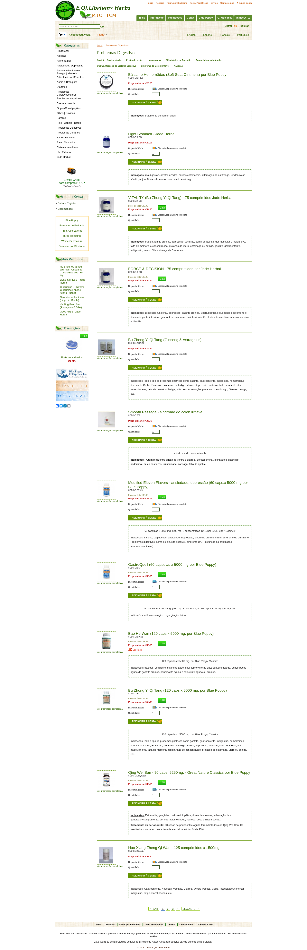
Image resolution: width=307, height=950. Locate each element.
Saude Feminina (66, 137)
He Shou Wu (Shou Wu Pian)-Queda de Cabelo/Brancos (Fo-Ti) (71, 271)
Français (222, 35)
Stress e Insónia (66, 103)
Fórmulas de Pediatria (72, 225)
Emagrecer (63, 50)
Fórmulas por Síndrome (72, 246)
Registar (244, 25)
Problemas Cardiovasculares (66, 93)
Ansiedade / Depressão (70, 65)
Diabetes (62, 86)
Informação (156, 17)
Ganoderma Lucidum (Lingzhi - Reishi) (72, 299)
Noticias (160, 3)
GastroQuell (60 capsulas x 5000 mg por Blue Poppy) (172, 564)
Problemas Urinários (68, 132)
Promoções (175, 17)
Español (205, 35)
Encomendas (65, 208)
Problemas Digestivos (69, 127)
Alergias (61, 55)
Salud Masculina (66, 142)
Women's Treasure (71, 241)
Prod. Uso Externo (71, 230)
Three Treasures (72, 235)
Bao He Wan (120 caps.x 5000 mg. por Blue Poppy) (171, 633)
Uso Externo (64, 152)
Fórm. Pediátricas (199, 3)
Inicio (150, 3)
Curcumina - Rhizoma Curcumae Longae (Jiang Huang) (72, 290)
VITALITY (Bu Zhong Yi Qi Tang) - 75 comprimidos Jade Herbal (180, 198)
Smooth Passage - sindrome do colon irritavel (165, 412)
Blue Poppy (206, 17)
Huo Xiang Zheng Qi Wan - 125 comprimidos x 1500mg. (174, 848)
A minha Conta (244, 3)
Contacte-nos (227, 3)
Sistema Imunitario (67, 147)
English (189, 35)
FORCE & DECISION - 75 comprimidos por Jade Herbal (174, 269)
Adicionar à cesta (144, 102)
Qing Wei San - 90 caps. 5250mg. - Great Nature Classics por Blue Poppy (189, 772)
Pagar (101, 34)
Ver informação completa (110, 93)
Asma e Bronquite (67, 82)
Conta (190, 17)
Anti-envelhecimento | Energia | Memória (69, 72)
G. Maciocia (225, 17)
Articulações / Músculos (70, 77)
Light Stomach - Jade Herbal (151, 134)
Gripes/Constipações (68, 108)
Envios (214, 3)
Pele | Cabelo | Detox (69, 122)
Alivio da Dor (64, 60)
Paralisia (62, 117)
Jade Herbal (63, 157)
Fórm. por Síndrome (177, 3)
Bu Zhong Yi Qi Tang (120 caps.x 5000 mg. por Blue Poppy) (177, 690)
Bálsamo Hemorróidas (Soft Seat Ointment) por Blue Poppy (177, 75)
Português (240, 35)
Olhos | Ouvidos (66, 113)
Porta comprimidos (71, 357)
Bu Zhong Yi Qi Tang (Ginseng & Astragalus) (165, 340)
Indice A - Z (243, 17)
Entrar (228, 25)
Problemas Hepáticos (69, 98)
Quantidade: (134, 94)
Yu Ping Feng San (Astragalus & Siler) (71, 306)
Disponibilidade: (136, 89)
